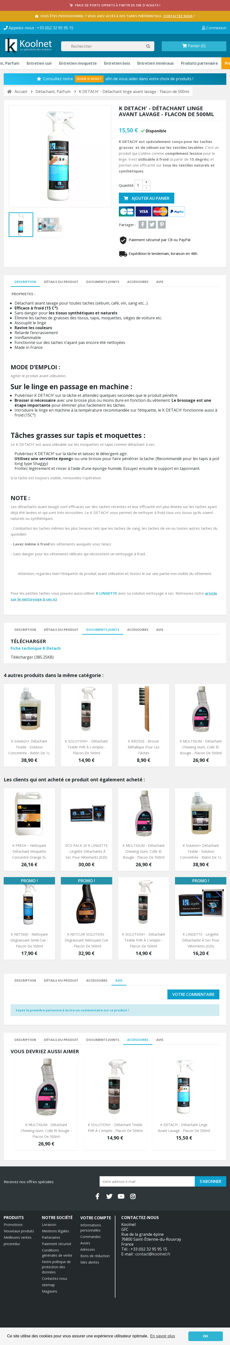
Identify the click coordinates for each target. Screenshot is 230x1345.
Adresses (87, 1249)
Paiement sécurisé (56, 1243)
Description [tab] (25, 281)
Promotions (13, 1224)
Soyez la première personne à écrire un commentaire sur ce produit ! (72, 1010)
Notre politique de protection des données (56, 1266)
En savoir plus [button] (162, 1336)
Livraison (49, 1224)
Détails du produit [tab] (61, 281)
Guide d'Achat (89, 79)
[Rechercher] (107, 46)
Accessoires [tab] (137, 281)
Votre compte (95, 1218)
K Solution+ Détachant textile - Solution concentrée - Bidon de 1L (29, 747)
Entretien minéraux (155, 63)
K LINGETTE (106, 593)
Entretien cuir (39, 63)
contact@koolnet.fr (153, 1254)
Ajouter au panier (146, 198)
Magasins (49, 1291)
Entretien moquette (78, 63)
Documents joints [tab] (102, 281)
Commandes (90, 1236)
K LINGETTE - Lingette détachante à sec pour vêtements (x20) (200, 940)
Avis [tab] (159, 281)
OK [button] (205, 1336)
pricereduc (12, 1243)
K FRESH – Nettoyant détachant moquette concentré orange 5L (29, 851)
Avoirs (85, 1243)
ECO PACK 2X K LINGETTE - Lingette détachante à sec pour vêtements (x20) (86, 851)
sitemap (48, 1285)
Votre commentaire (193, 994)
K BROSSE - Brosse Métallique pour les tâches (143, 747)
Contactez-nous (54, 1278)
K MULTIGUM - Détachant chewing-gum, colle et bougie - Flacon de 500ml (201, 747)
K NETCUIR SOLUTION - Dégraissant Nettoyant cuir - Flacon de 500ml (86, 940)
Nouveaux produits (19, 1231)
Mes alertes (89, 1262)
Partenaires (51, 1237)
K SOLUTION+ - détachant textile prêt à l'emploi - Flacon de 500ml (86, 747)
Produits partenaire (199, 63)
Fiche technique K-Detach (36, 648)
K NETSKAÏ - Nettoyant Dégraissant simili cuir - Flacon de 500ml (29, 940)
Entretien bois (117, 63)
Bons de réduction (95, 1255)
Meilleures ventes (18, 1237)
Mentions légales (55, 1231)
